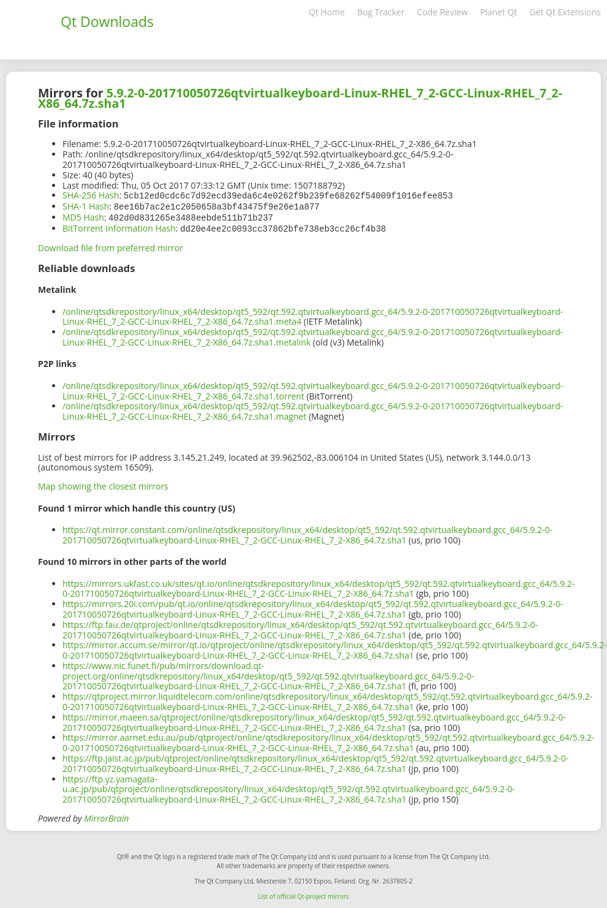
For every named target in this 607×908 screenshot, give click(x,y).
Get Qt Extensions (565, 12)
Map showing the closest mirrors (103, 484)
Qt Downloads (107, 21)
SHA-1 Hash (85, 205)
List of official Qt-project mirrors (303, 894)
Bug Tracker (381, 12)
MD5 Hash (83, 216)
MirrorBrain (106, 816)
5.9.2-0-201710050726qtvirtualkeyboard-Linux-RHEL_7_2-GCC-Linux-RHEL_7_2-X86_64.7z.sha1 (300, 98)
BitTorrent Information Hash (119, 226)
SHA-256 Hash (90, 195)
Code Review (442, 12)
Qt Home (327, 12)
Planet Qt (499, 12)
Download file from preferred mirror (110, 245)
